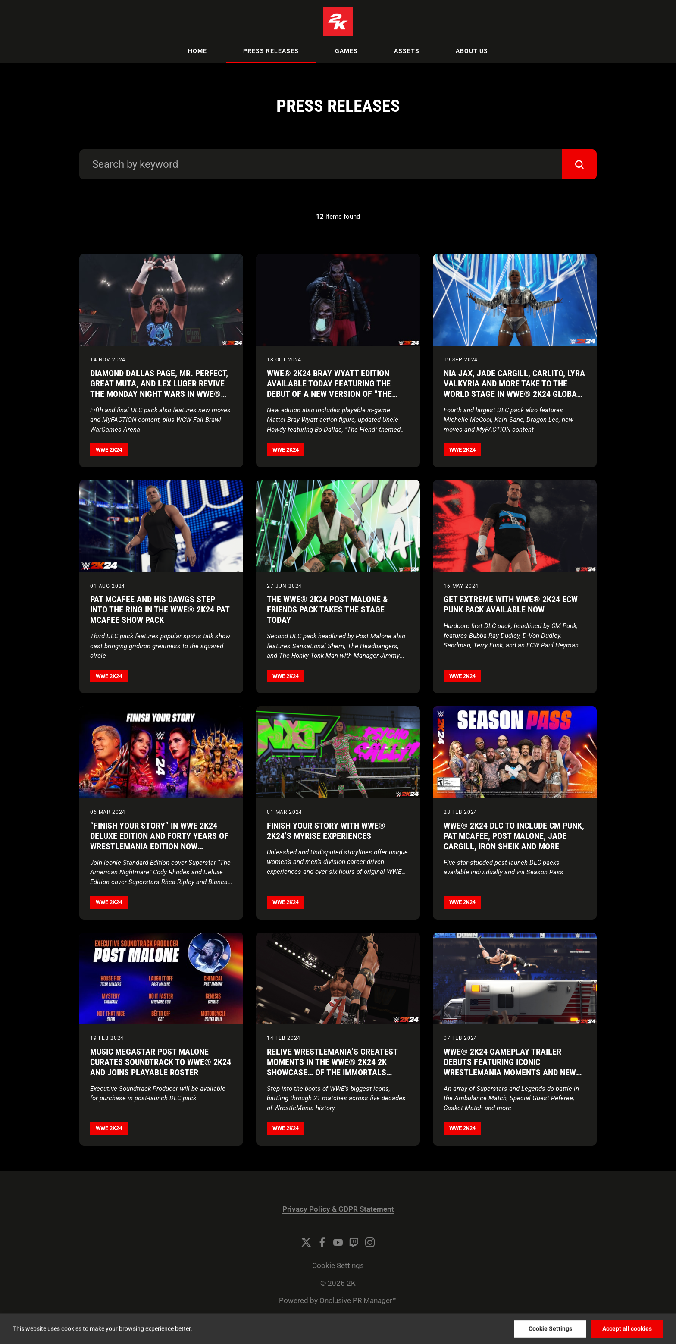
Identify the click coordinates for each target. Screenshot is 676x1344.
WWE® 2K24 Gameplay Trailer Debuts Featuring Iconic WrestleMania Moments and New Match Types (510, 1067)
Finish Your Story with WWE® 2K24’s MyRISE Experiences (326, 830)
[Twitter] (306, 1242)
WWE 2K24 (109, 449)
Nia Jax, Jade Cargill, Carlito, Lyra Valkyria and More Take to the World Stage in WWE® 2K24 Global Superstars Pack (514, 388)
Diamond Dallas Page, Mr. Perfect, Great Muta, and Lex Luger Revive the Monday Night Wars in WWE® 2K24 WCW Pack (159, 388)
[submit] (579, 164)
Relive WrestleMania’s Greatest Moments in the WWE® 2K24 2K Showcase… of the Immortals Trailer (332, 1067)
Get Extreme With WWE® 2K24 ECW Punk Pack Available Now (511, 604)
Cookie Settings (338, 1266)
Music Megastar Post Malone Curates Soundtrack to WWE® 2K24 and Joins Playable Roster (160, 1061)
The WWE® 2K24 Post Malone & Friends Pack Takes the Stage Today (327, 609)
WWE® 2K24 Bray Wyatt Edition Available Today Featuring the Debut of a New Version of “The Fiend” (329, 388)
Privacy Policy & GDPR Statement (338, 1209)
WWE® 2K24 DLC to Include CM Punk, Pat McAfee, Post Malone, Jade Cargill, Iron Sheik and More (514, 835)
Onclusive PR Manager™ (358, 1301)
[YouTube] (338, 1242)
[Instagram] (370, 1242)
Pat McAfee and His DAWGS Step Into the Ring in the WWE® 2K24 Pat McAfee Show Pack (159, 609)
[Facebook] (322, 1242)
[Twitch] (354, 1242)
